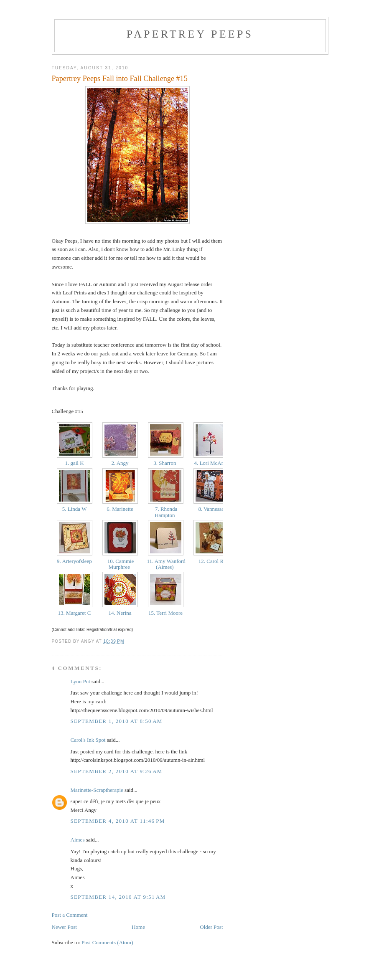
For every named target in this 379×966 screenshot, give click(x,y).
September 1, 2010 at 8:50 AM (117, 721)
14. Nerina (119, 613)
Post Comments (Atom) (107, 942)
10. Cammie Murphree (120, 564)
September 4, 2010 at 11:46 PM (118, 821)
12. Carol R (211, 561)
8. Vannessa (211, 509)
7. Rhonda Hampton (166, 512)
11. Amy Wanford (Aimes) (165, 564)
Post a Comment (70, 915)
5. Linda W (74, 509)
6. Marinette (120, 509)
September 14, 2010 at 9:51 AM (118, 897)
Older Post (211, 927)
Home (138, 927)
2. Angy (120, 463)
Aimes (78, 840)
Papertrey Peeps (190, 34)
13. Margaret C (74, 613)
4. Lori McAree (211, 463)
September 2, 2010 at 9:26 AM (117, 771)
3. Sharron (165, 463)
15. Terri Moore (165, 613)
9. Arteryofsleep (74, 561)
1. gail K (74, 463)
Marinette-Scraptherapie (97, 790)
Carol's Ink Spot (88, 740)
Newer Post (64, 927)
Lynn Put (80, 681)
